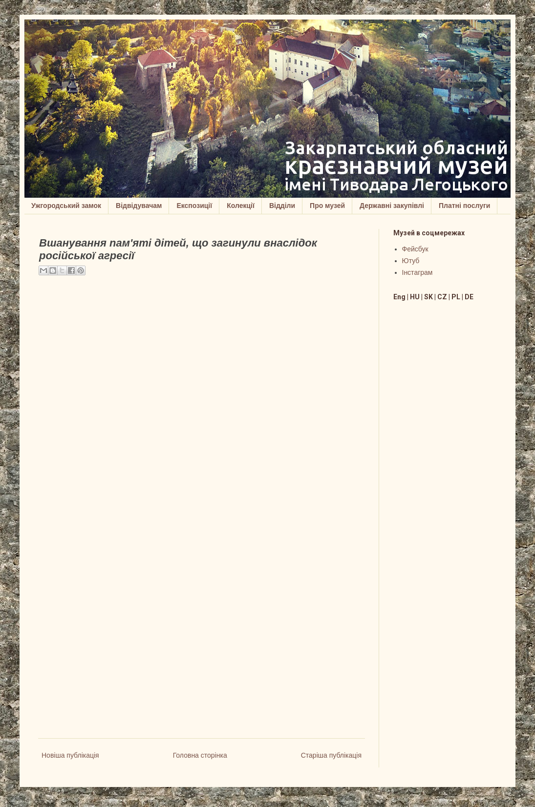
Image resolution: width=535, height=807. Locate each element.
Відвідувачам (139, 205)
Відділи (282, 205)
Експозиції (194, 205)
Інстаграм (417, 272)
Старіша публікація (331, 755)
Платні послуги (464, 205)
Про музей (327, 205)
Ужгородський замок (66, 205)
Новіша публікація (70, 755)
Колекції (241, 205)
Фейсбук (415, 249)
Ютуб (411, 261)
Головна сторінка (200, 755)
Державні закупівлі (392, 205)
